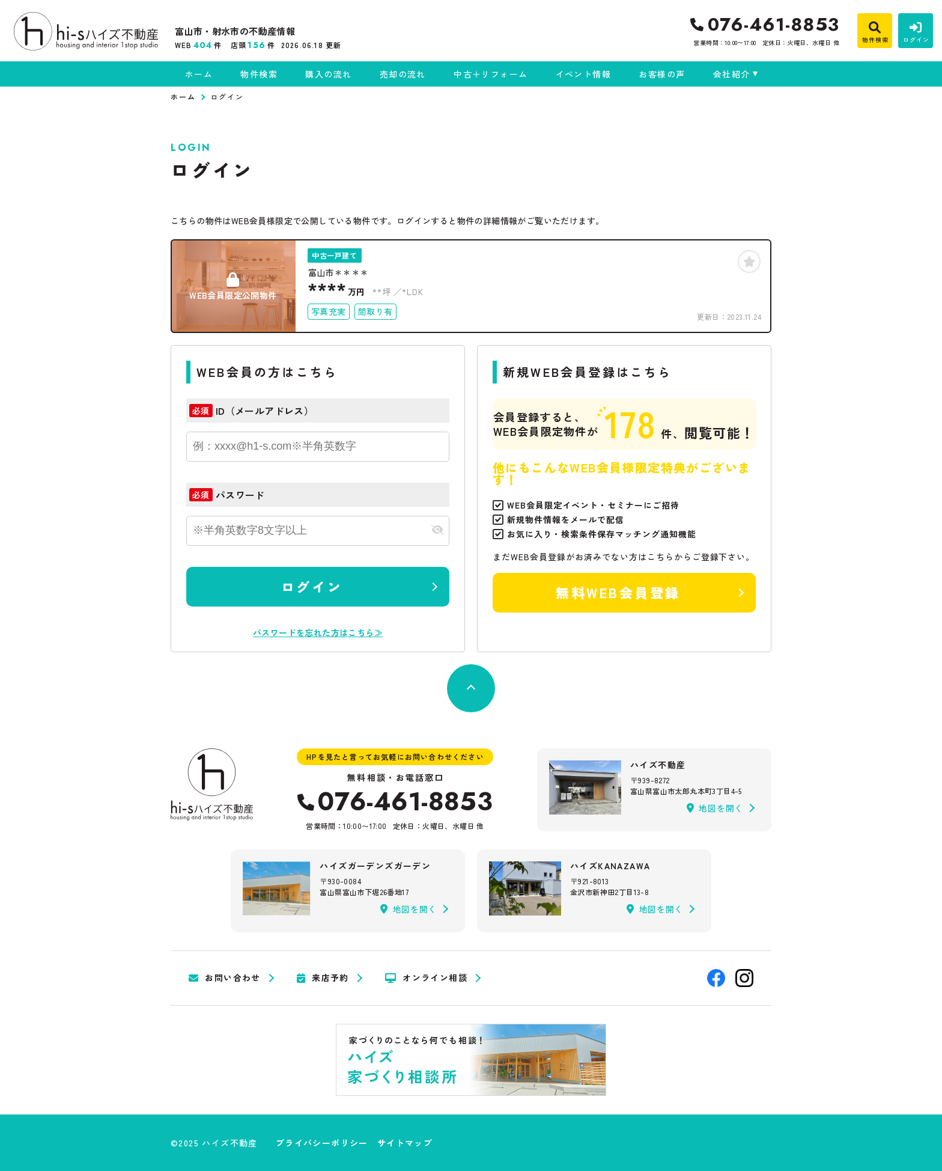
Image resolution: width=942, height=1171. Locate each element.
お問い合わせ (225, 978)
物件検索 (259, 74)
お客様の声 (662, 74)
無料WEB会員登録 (618, 592)
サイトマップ (405, 1143)
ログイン (311, 586)
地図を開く (715, 808)
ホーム (199, 74)
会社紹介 (731, 74)
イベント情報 (583, 74)
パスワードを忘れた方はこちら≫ (318, 632)
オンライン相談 (426, 978)
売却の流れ (403, 74)
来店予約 (323, 978)
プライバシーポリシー (322, 1143)
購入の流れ (328, 74)
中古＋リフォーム (490, 74)
